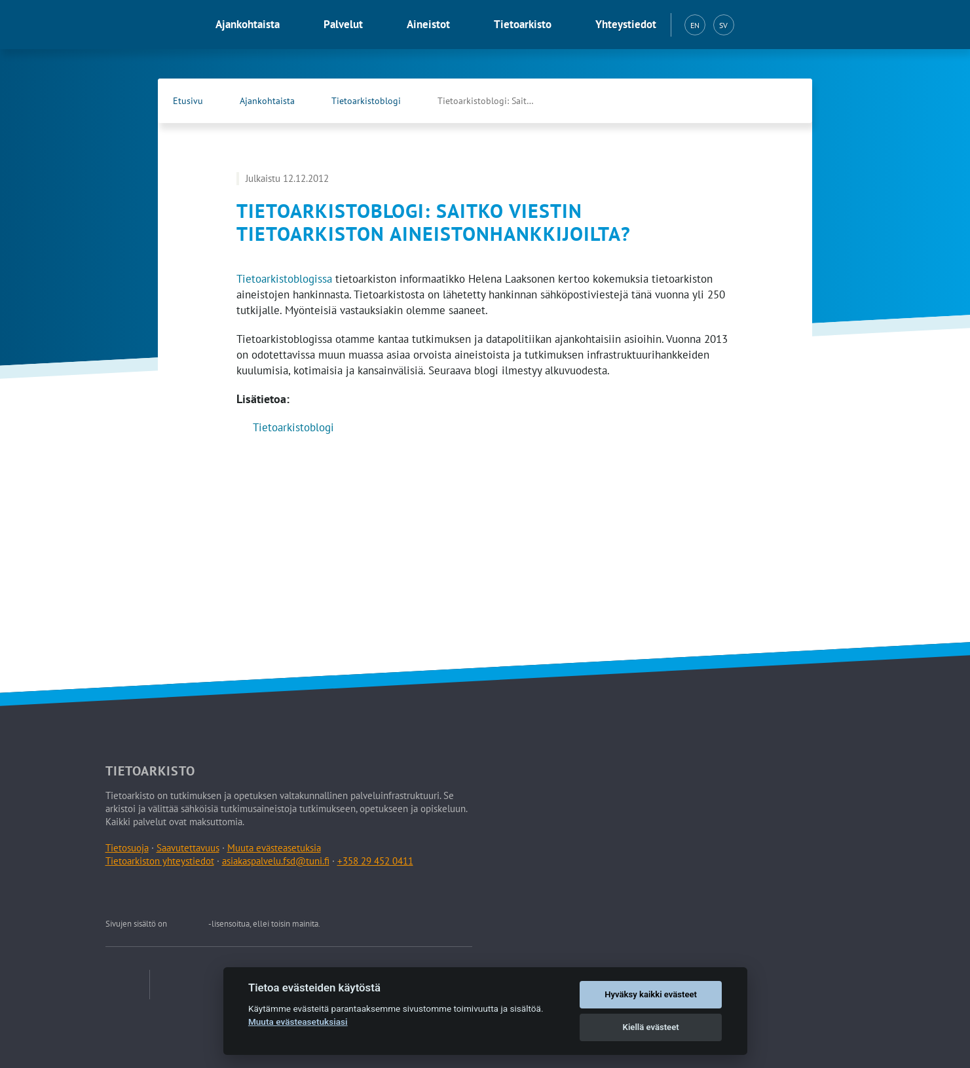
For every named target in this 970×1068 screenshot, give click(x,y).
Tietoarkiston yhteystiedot (159, 861)
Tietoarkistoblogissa (284, 279)
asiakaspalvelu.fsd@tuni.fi (275, 861)
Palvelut (343, 24)
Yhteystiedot (625, 24)
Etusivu (188, 101)
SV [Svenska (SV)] (723, 25)
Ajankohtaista (247, 24)
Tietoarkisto (522, 24)
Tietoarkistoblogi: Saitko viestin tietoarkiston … (500, 101)
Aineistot (428, 24)
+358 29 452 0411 (375, 861)
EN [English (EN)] (695, 25)
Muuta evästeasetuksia (274, 848)
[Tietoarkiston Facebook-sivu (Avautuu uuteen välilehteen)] (757, 101)
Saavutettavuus (188, 848)
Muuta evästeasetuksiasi (298, 1021)
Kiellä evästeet (651, 1027)
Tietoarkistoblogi (366, 101)
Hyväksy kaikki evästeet (651, 994)
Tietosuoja (127, 848)
